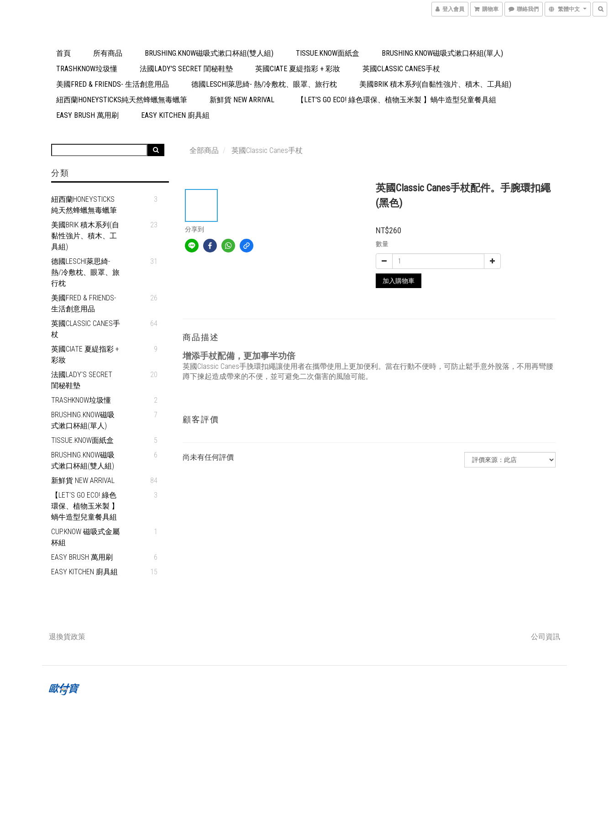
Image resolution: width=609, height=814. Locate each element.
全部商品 (204, 150)
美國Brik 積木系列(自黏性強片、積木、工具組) (435, 84)
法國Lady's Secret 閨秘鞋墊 (186, 68)
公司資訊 (545, 636)
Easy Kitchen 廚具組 (175, 115)
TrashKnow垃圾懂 (86, 68)
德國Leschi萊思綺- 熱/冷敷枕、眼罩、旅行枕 (264, 84)
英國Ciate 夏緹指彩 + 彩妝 (297, 68)
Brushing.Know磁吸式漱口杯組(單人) (442, 53)
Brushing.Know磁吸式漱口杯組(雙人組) (209, 53)
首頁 (63, 53)
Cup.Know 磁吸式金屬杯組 (85, 537)
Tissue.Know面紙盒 (327, 53)
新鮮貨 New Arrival (242, 99)
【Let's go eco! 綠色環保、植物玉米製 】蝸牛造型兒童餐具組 (396, 99)
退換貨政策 (67, 636)
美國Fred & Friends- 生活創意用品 (112, 84)
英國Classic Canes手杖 (401, 68)
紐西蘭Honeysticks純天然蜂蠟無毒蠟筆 (121, 99)
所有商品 (107, 53)
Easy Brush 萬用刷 (87, 115)
